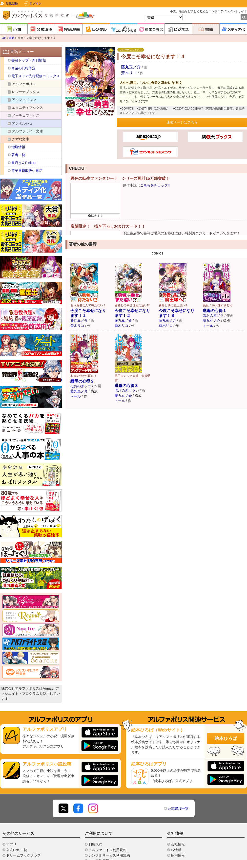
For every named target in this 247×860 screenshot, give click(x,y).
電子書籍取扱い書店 (26, 171)
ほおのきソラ (213, 315)
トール (208, 326)
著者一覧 (18, 155)
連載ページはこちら (182, 122)
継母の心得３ (126, 386)
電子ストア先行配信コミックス (35, 76)
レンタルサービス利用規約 (109, 855)
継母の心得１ (214, 311)
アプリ (11, 844)
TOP (3, 38)
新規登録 (12, 3)
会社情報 (178, 844)
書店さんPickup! (24, 163)
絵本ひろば (226, 738)
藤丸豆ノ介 (131, 67)
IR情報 (176, 850)
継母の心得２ (82, 381)
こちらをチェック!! (155, 185)
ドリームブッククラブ (23, 855)
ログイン (35, 3)
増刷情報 (18, 147)
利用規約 (95, 844)
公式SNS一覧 (178, 808)
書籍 (12, 38)
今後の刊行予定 (23, 68)
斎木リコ (129, 73)
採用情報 (178, 855)
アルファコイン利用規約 (107, 850)
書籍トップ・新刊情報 (28, 60)
